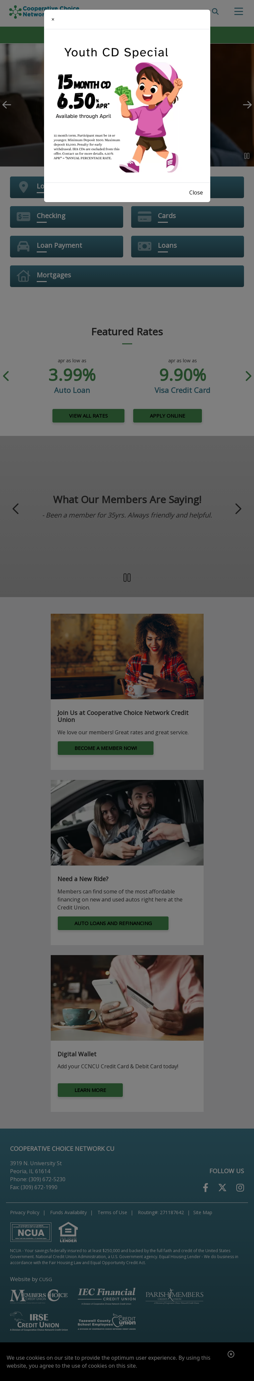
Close (196, 192)
